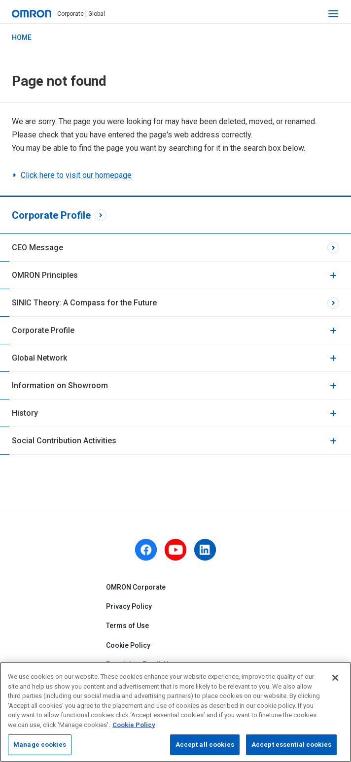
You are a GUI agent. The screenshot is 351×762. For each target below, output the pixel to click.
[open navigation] (333, 14)
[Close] (335, 678)
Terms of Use (127, 626)
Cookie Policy (128, 645)
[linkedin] (205, 550)
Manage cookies (39, 744)
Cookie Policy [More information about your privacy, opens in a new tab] (133, 725)
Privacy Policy (129, 607)
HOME (22, 37)
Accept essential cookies (291, 744)
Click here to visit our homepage (76, 175)
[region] (175, 712)
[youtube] (175, 550)
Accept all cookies (205, 744)
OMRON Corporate (136, 587)
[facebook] (146, 550)
